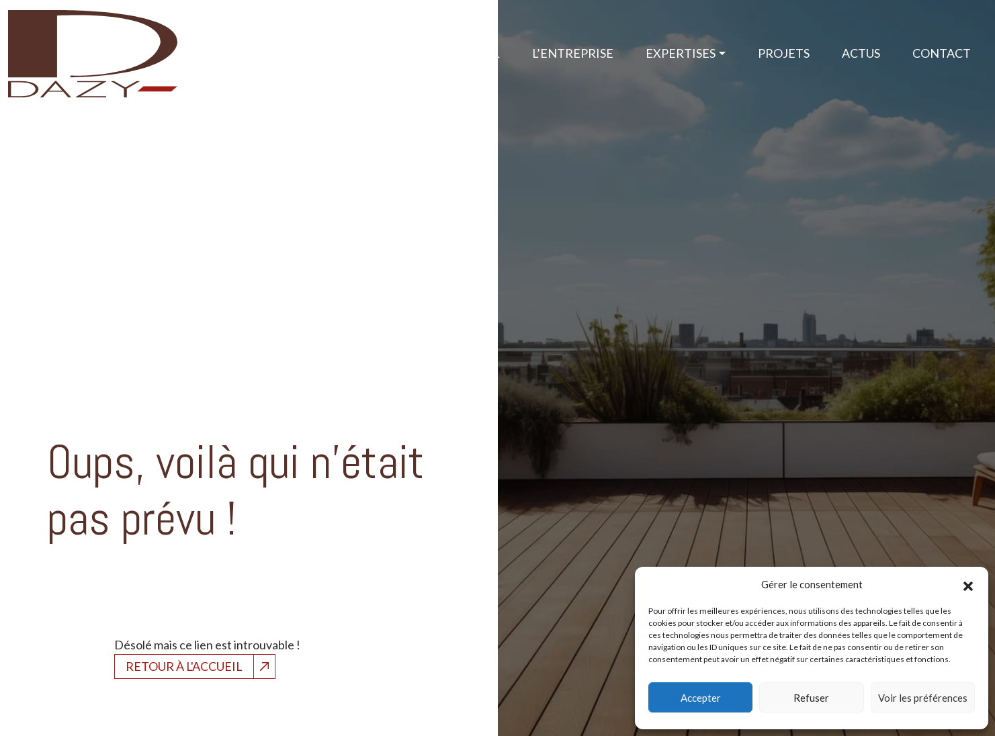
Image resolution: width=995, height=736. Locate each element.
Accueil (474, 53)
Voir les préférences (922, 698)
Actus (861, 53)
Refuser (811, 698)
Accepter (701, 698)
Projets (784, 53)
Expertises (681, 53)
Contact (941, 53)
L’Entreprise (572, 53)
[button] (968, 584)
